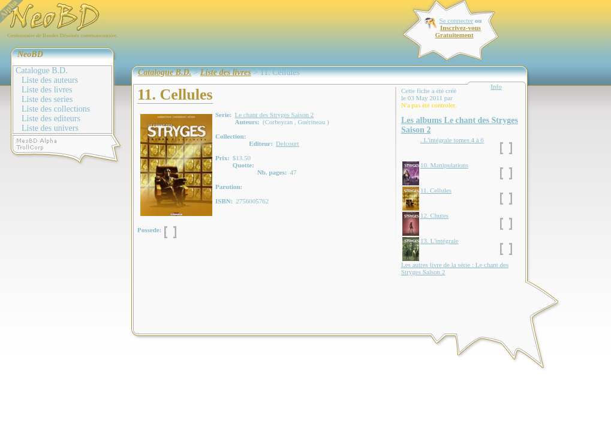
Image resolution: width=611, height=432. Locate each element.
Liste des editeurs (51, 118)
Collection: (230, 136)
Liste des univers (50, 128)
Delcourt (287, 143)
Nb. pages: (272, 172)
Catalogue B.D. (42, 70)
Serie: (223, 114)
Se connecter (457, 20)
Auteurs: (247, 121)
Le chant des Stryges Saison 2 (274, 114)
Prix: (222, 157)
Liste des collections (56, 108)
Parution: (228, 186)
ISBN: (224, 201)
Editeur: (261, 143)
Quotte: (243, 165)
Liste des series (47, 99)
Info (495, 86)
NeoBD (30, 54)
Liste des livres (47, 89)
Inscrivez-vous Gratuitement (457, 31)
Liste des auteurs (50, 80)
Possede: (149, 229)
